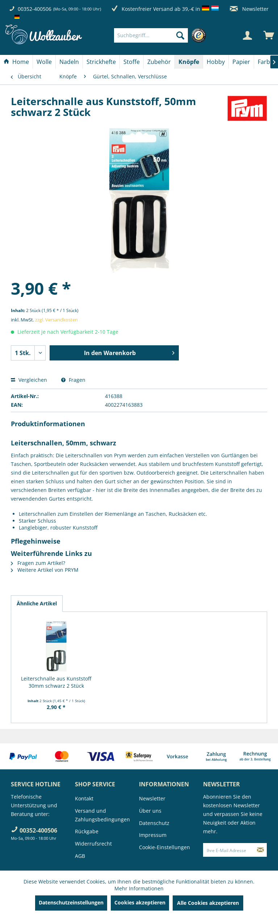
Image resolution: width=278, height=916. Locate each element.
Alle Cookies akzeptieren (208, 902)
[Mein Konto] (247, 35)
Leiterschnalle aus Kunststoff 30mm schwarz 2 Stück (56, 682)
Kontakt (84, 798)
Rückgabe (86, 831)
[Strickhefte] (101, 62)
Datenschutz (154, 823)
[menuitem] (162, 35)
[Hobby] (215, 62)
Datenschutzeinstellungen (71, 902)
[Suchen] (180, 35)
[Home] (16, 62)
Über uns (150, 810)
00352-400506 (34, 8)
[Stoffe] (131, 62)
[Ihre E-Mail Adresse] (228, 850)
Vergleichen (29, 379)
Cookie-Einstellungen (164, 847)
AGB (80, 855)
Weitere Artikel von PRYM (45, 569)
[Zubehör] (159, 62)
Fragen (73, 379)
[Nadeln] (69, 62)
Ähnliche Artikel (37, 603)
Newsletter (249, 8)
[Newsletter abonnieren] (260, 850)
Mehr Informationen (139, 888)
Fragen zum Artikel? (38, 562)
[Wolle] (44, 62)
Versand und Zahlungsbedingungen (102, 815)
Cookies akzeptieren (139, 902)
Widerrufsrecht (93, 843)
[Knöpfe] (189, 62)
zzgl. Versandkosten (56, 319)
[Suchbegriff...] (151, 35)
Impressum (153, 834)
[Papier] (241, 62)
